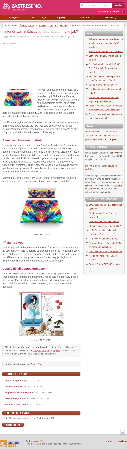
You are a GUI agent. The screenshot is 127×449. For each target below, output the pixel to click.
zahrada (115, 135)
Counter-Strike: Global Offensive (104, 221)
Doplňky (60, 17)
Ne (40, 364)
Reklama (103, 11)
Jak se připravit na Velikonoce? (103, 85)
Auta (109, 135)
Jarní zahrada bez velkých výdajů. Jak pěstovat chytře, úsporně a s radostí (105, 68)
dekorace (89, 131)
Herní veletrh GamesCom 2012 (103, 239)
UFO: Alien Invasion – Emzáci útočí (105, 251)
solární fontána (110, 131)
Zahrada (84, 17)
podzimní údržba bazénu (96, 139)
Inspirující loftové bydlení (19, 392)
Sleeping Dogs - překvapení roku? (105, 226)
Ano (35, 364)
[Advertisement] (27, 66)
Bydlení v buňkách (15, 404)
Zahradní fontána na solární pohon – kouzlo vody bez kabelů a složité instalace (106, 43)
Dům (32, 17)
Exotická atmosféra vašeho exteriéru (106, 51)
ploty (104, 135)
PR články (110, 17)
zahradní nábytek (93, 135)
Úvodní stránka (27, 25)
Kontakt (114, 11)
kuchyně (98, 131)
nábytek (112, 139)
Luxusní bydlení (14, 380)
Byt (44, 17)
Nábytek (14, 17)
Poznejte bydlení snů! (17, 398)
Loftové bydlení (13, 386)
